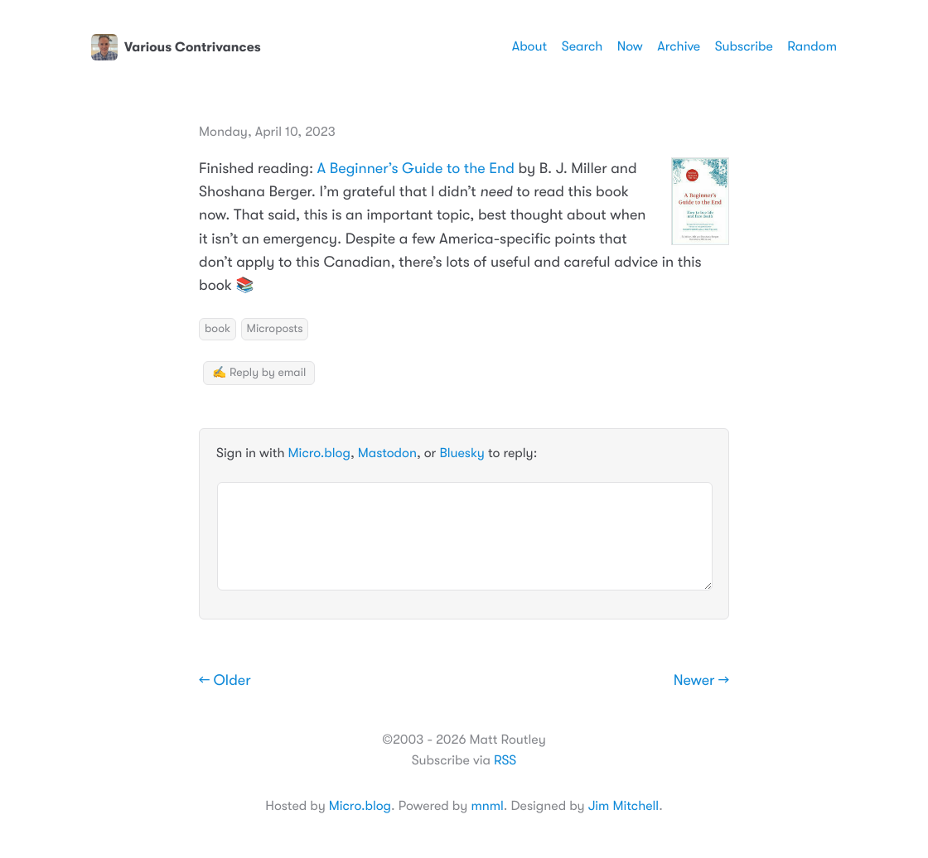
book (217, 328)
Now (630, 46)
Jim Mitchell (623, 805)
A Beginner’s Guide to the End (416, 169)
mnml (487, 805)
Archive (678, 46)
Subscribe (744, 46)
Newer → (701, 680)
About (529, 46)
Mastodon (387, 453)
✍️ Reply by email (259, 372)
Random (812, 46)
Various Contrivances (176, 47)
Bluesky (461, 453)
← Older (225, 680)
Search (582, 46)
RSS (505, 760)
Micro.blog (319, 453)
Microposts (275, 328)
